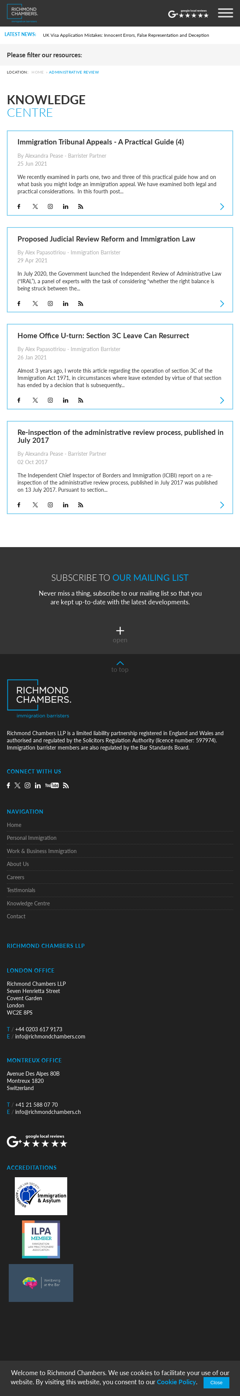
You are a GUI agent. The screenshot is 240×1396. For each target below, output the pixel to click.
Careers (15, 877)
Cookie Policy (176, 1381)
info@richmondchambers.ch (44, 1111)
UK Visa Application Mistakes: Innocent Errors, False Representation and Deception (126, 35)
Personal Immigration (32, 837)
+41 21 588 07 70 (32, 1104)
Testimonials (21, 890)
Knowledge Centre (28, 903)
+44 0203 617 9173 (34, 1029)
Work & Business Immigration (42, 851)
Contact (16, 916)
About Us (18, 863)
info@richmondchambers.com (46, 1036)
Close (216, 1382)
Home (38, 72)
